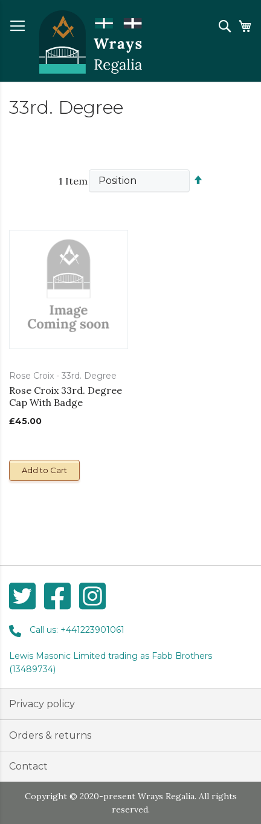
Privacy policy (42, 704)
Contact (28, 766)
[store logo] (90, 42)
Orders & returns (50, 735)
